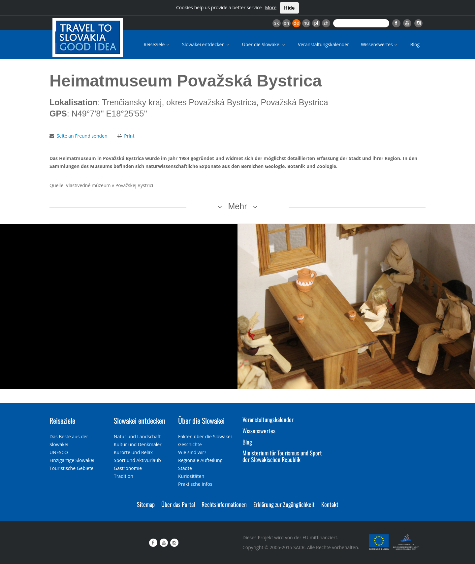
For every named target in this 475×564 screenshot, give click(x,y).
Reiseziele (156, 44)
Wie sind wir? (192, 452)
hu (306, 23)
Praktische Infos (195, 484)
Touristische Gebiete (71, 468)
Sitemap (146, 504)
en (286, 23)
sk (276, 23)
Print (129, 136)
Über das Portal (178, 504)
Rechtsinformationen (224, 504)
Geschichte (190, 444)
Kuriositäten (191, 476)
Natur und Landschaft (137, 436)
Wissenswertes (379, 44)
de (296, 23)
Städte (185, 468)
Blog (415, 44)
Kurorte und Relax (133, 452)
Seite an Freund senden (82, 136)
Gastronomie (128, 468)
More (270, 7)
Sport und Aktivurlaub (137, 460)
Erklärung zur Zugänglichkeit (284, 504)
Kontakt (329, 504)
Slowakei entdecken (206, 44)
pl (316, 23)
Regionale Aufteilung (200, 460)
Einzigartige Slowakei (71, 460)
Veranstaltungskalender (323, 44)
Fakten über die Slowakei (205, 436)
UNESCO (58, 452)
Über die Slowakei (264, 44)
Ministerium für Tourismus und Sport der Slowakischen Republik (282, 456)
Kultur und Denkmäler (138, 444)
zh (326, 23)
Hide (289, 8)
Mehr (238, 206)
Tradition (123, 476)
